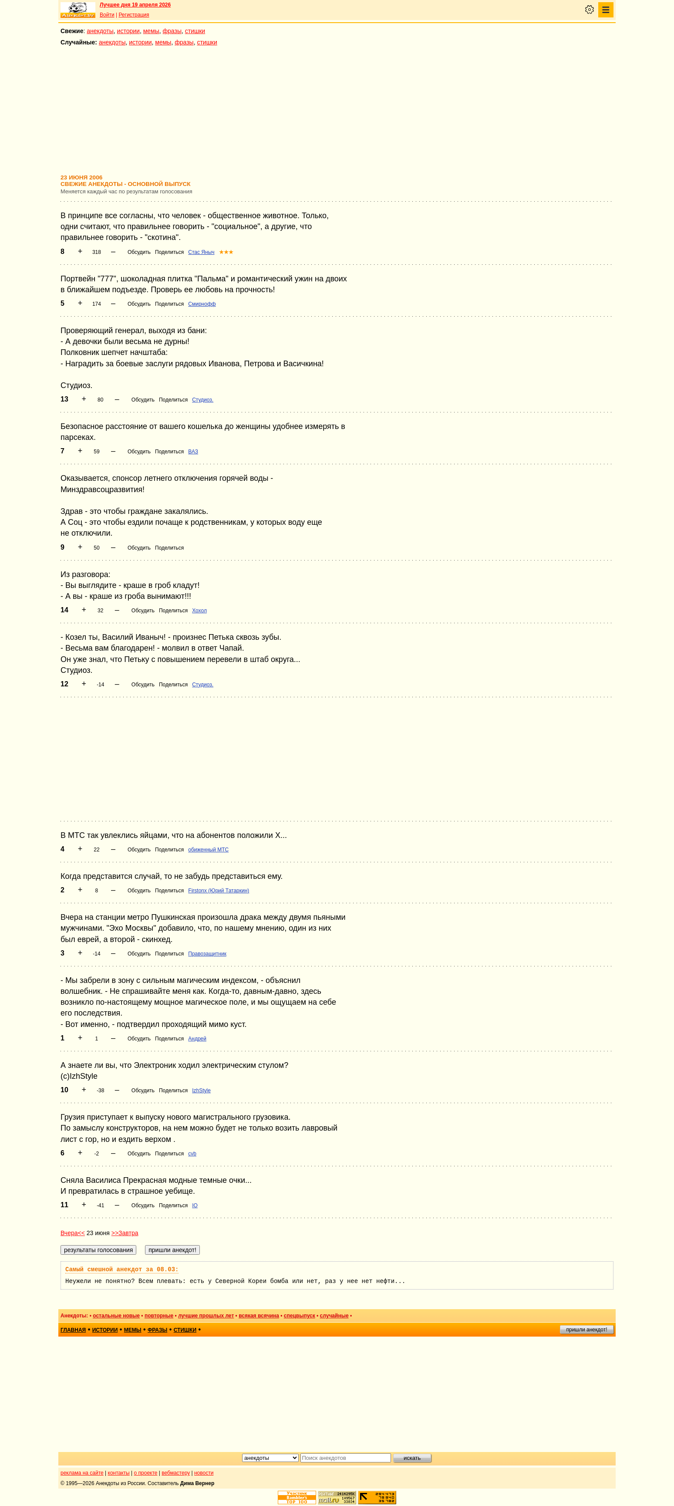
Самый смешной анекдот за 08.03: (122, 1269)
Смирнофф (202, 304)
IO (195, 1205)
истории (128, 30)
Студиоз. (202, 400)
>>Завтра (124, 1232)
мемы (151, 30)
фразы (172, 30)
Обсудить (139, 252)
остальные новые (116, 1316)
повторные (159, 1316)
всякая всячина (259, 1316)
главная (73, 1330)
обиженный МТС (208, 850)
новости (203, 1473)
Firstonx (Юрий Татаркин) (218, 891)
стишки (195, 30)
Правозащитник (207, 954)
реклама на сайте (82, 1473)
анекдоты (100, 30)
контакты (119, 1473)
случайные (334, 1316)
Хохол (199, 611)
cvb (192, 1154)
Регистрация (133, 15)
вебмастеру (176, 1473)
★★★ (226, 252)
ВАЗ (193, 452)
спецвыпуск (299, 1316)
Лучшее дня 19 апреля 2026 (135, 5)
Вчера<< (73, 1232)
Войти (107, 15)
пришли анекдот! (586, 1330)
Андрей (197, 1039)
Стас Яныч (201, 252)
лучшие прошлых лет (206, 1316)
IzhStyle (201, 1090)
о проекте (146, 1473)
